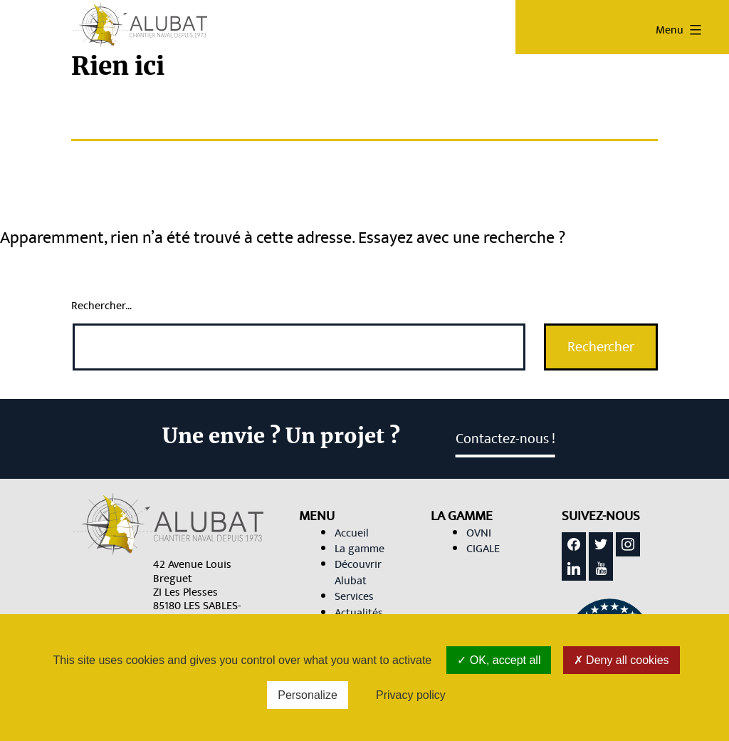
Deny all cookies (621, 660)
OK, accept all (498, 660)
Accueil (352, 533)
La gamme (359, 548)
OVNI (478, 533)
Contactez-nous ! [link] (505, 439)
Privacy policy (411, 695)
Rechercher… (101, 306)
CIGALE (483, 548)
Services (354, 596)
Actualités (359, 612)
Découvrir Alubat (358, 572)
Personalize (307, 695)
